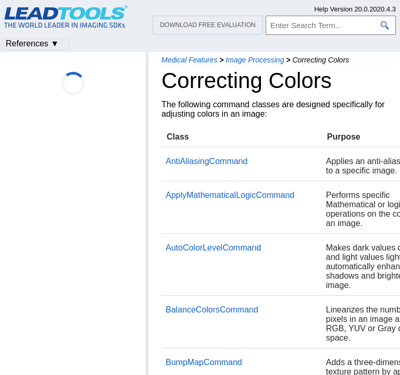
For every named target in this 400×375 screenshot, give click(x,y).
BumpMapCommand (204, 362)
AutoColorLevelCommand (213, 247)
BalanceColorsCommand (212, 309)
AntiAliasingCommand (206, 161)
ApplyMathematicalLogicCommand (230, 195)
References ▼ (32, 43)
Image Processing (255, 60)
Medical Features (189, 60)
